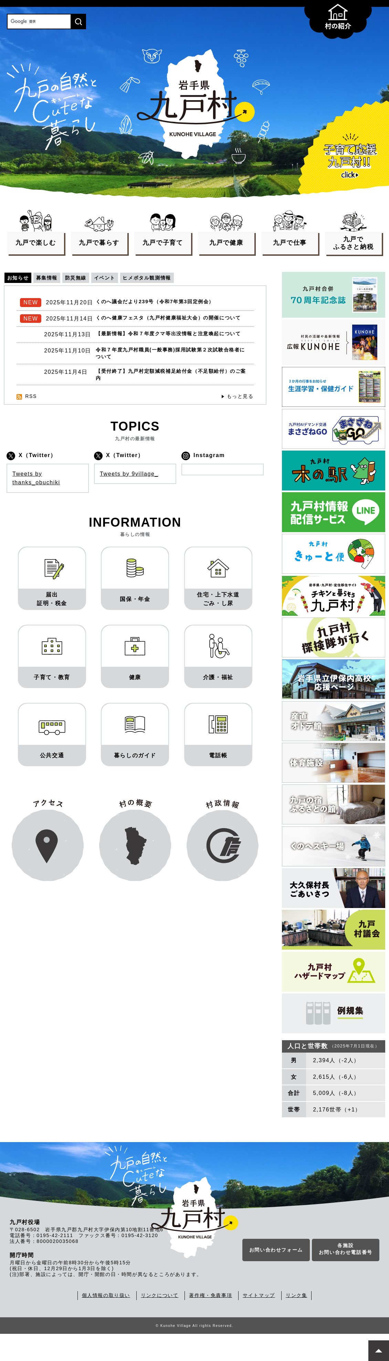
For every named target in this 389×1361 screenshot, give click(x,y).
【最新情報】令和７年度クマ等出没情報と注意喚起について (171, 348)
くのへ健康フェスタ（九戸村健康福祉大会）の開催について (171, 323)
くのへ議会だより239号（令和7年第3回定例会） (162, 303)
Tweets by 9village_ (129, 499)
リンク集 (296, 1323)
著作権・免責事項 (210, 1323)
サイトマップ (259, 1323)
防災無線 (85, 278)
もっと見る (238, 422)
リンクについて (159, 1323)
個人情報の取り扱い (106, 1323)
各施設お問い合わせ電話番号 (345, 1277)
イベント (118, 278)
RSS (31, 422)
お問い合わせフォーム (276, 1278)
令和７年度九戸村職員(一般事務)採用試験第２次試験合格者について (171, 373)
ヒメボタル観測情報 (166, 278)
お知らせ (19, 278)
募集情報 (52, 278)
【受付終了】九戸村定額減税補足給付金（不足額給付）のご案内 (171, 398)
